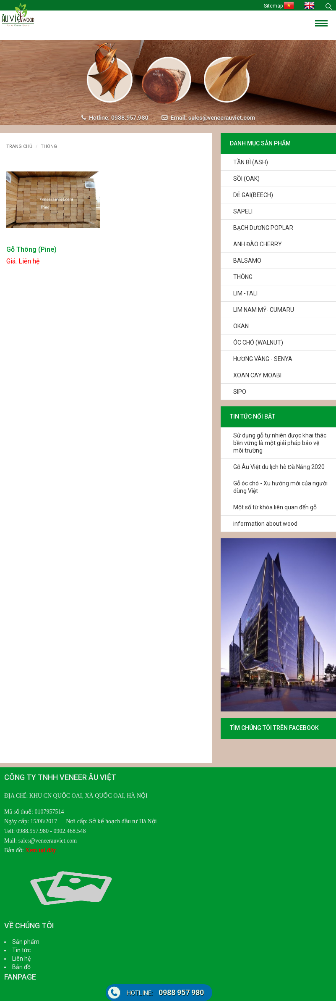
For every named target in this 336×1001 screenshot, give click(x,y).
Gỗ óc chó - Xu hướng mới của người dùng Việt (280, 487)
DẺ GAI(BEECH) (253, 195)
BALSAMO (247, 260)
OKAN (241, 326)
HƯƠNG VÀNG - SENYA (262, 359)
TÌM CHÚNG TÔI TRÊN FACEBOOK (274, 727)
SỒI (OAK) (246, 178)
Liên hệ (21, 958)
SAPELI (243, 211)
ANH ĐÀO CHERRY (257, 244)
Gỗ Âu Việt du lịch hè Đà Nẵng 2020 (279, 467)
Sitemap (273, 6)
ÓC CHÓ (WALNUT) (258, 342)
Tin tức (21, 950)
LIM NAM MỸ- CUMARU (263, 309)
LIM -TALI (245, 293)
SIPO (239, 391)
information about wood (265, 523)
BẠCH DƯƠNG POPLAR (263, 227)
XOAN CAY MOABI (257, 375)
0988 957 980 (165, 992)
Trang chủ (19, 146)
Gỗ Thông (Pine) (31, 249)
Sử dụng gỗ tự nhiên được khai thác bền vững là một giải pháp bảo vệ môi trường (279, 443)
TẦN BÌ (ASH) (250, 162)
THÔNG (243, 277)
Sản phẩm (25, 941)
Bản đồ (21, 967)
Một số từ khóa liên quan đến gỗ (275, 507)
